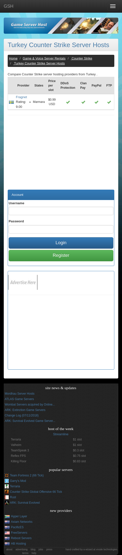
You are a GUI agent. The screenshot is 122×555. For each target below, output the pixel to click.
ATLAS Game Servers (19, 399)
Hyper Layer (19, 516)
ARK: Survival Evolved (25, 502)
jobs (41, 549)
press (49, 549)
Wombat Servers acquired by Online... (30, 404)
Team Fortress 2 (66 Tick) (27, 475)
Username (16, 203)
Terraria (15, 486)
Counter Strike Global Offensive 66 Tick (36, 492)
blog (33, 549)
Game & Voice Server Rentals (44, 58)
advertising (22, 549)
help (33, 553)
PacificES (17, 527)
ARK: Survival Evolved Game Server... (30, 421)
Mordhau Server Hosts (19, 393)
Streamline (60, 434)
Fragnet (21, 97)
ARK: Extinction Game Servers (25, 410)
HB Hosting (18, 543)
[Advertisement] (61, 155)
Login (61, 242)
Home (13, 58)
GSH (8, 6)
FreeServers (19, 532)
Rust (13, 497)
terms (25, 553)
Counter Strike (81, 58)
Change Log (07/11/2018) (22, 415)
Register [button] (61, 255)
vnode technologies (106, 549)
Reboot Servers (21, 538)
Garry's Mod (18, 481)
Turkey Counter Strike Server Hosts (58, 45)
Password (16, 221)
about (9, 549)
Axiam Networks (21, 522)
